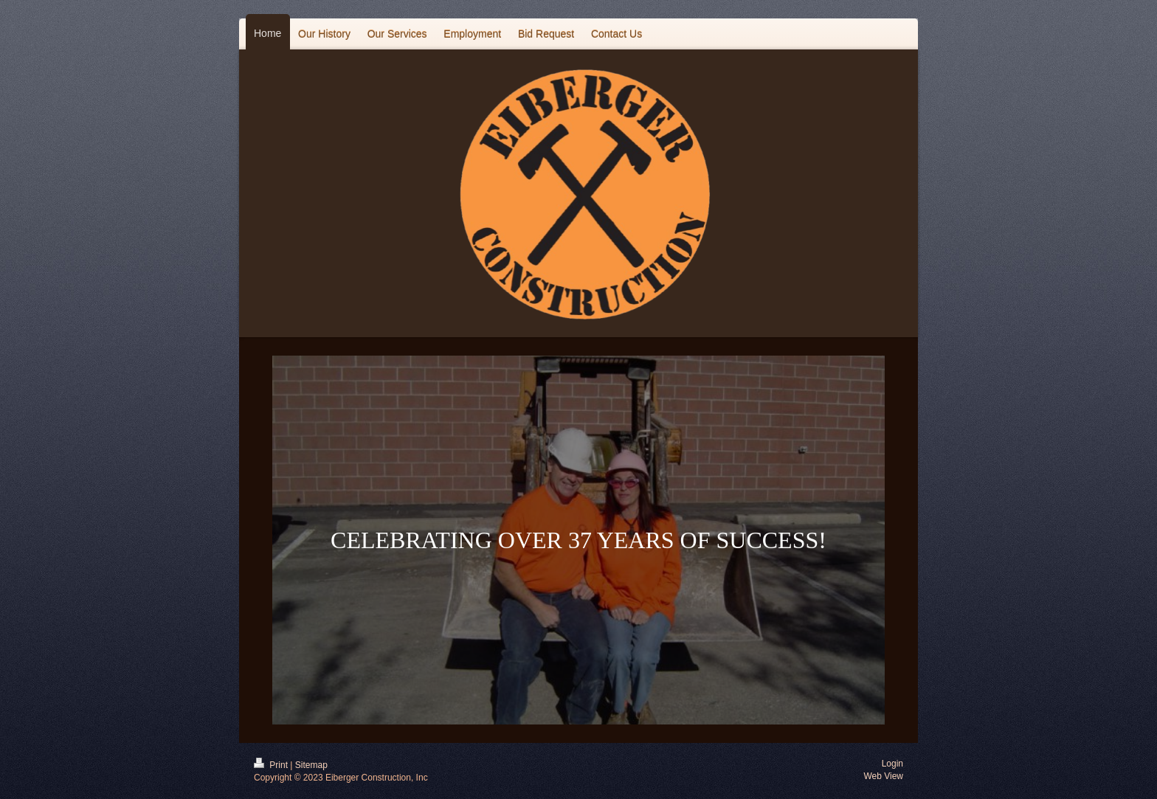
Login (892, 763)
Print (272, 765)
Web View (883, 776)
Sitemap (311, 765)
